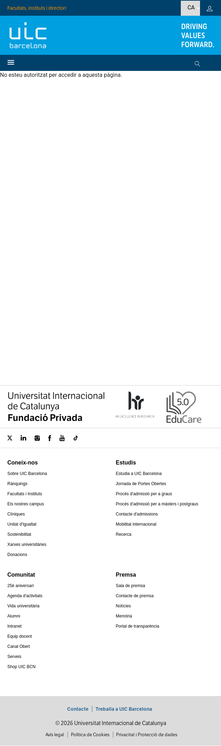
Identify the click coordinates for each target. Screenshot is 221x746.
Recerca (123, 534)
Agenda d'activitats (24, 595)
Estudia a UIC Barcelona (139, 473)
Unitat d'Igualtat (21, 524)
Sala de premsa (130, 585)
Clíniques (16, 514)
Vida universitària (23, 606)
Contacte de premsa (135, 595)
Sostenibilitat (19, 534)
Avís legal (54, 735)
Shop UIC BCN (21, 666)
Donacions (17, 554)
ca (191, 7)
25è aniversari (20, 585)
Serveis (14, 656)
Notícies (123, 606)
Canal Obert (18, 646)
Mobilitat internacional (136, 524)
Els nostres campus (25, 504)
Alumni (13, 616)
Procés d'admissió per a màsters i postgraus (157, 504)
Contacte (77, 709)
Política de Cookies (90, 735)
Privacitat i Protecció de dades (146, 735)
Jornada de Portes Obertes (141, 483)
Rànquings (17, 483)
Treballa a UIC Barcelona (123, 709)
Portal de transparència (137, 626)
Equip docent (19, 636)
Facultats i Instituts (24, 493)
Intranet (14, 626)
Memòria (124, 616)
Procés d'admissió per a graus (144, 493)
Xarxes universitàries (26, 544)
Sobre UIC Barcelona (27, 473)
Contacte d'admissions (137, 514)
